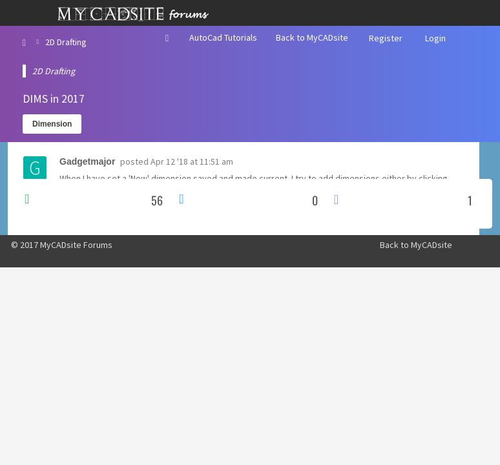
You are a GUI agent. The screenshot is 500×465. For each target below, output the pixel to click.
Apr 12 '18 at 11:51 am (192, 161)
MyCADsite (431, 245)
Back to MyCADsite (312, 37)
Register (385, 38)
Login (435, 38)
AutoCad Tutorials (223, 37)
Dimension (52, 124)
